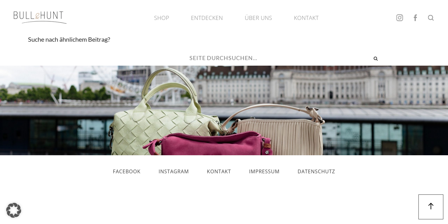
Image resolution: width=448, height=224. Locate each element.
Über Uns (258, 17)
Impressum (264, 171)
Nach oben (431, 207)
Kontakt (306, 17)
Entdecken (207, 17)
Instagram (400, 18)
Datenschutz (316, 171)
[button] (13, 210)
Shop (161, 17)
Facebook (415, 18)
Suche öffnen (431, 18)
